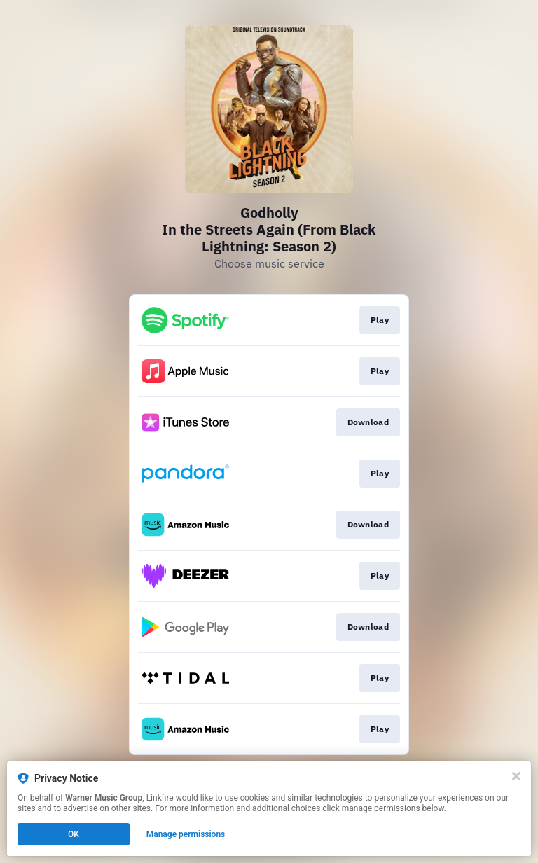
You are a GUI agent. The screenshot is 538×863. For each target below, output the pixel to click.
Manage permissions (186, 834)
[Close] (516, 776)
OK (73, 834)
